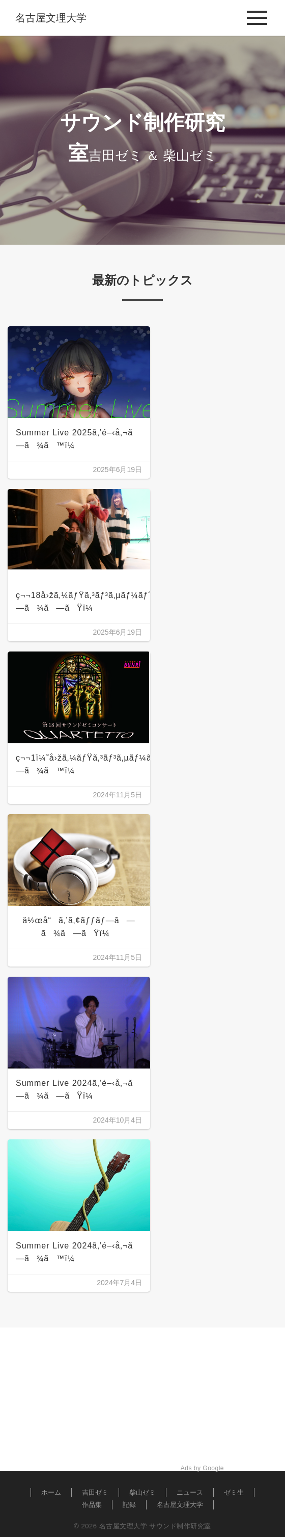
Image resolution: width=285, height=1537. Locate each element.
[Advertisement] (142, 1399)
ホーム (51, 1492)
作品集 (92, 1504)
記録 (129, 1504)
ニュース (190, 1492)
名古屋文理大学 (180, 1504)
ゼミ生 (234, 1492)
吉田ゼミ (95, 1492)
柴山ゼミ (142, 1492)
